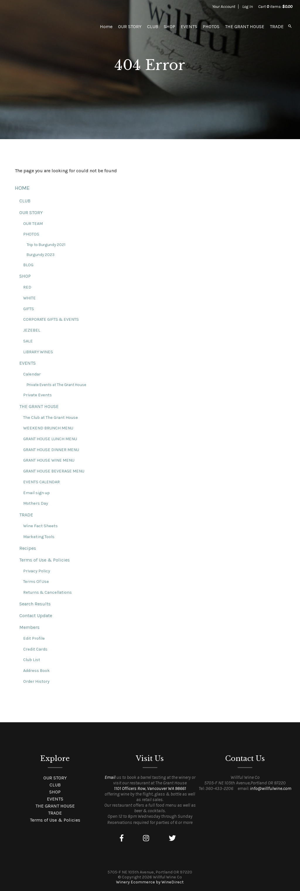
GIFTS (28, 308)
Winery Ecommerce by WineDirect (150, 882)
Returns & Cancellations (47, 592)
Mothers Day (35, 503)
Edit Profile (34, 638)
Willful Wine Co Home (49, 26)
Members (29, 627)
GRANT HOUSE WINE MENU (48, 460)
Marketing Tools (38, 536)
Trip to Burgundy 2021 (46, 245)
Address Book (36, 670)
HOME (22, 188)
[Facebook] (121, 838)
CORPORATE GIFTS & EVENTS (51, 319)
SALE (28, 341)
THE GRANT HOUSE (244, 26)
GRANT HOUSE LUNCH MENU (50, 438)
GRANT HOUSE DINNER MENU (51, 449)
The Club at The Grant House (50, 417)
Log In (247, 6)
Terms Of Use (36, 581)
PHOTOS (211, 26)
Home (106, 26)
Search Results (35, 604)
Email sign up (36, 492)
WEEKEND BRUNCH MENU (48, 428)
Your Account (223, 6)
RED (27, 287)
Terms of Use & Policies (44, 560)
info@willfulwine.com (270, 788)
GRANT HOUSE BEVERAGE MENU (53, 471)
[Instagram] (146, 838)
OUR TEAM (33, 223)
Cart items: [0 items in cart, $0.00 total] (275, 6)
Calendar (32, 374)
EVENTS (189, 26)
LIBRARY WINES (38, 351)
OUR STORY (130, 26)
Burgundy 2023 (40, 254)
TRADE (277, 26)
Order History (36, 681)
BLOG (28, 264)
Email (110, 777)
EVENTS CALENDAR (41, 481)
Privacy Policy (36, 571)
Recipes (27, 548)
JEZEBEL (31, 330)
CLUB (152, 26)
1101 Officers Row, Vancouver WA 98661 (150, 788)
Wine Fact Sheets (40, 525)
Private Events (37, 394)
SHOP (169, 26)
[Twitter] (172, 838)
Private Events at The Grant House (56, 385)
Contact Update (35, 615)
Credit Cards (35, 649)
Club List (31, 659)
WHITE (29, 298)
